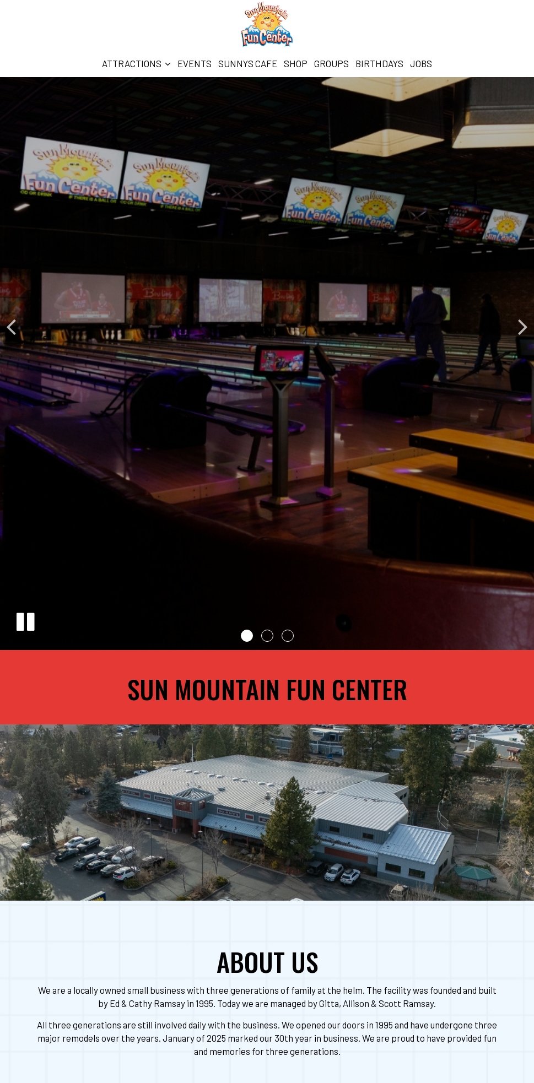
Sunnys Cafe (247, 63)
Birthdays (379, 63)
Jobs (421, 63)
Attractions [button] (136, 63)
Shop (296, 63)
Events (194, 63)
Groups (331, 63)
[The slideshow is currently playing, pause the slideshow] (25, 619)
